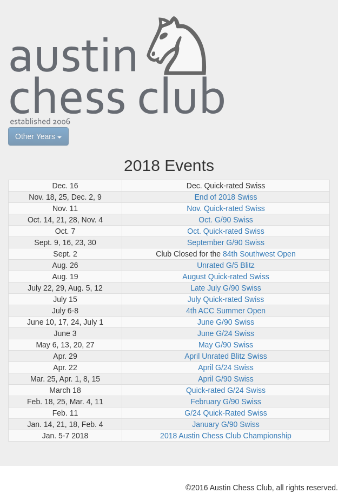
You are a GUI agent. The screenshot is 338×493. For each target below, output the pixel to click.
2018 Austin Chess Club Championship (225, 435)
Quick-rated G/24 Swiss (226, 390)
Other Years (38, 136)
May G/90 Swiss (225, 344)
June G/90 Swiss (225, 322)
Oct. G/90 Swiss (225, 219)
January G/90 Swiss (226, 424)
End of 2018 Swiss (226, 197)
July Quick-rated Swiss (226, 299)
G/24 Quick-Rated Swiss (225, 413)
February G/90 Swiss (225, 401)
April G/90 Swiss (226, 378)
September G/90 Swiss (225, 242)
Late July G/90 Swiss (225, 288)
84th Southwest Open (259, 253)
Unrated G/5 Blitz (226, 265)
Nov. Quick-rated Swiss (225, 208)
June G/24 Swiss (225, 333)
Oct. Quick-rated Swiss (225, 231)
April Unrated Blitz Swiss (225, 356)
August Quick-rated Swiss (225, 276)
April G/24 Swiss (226, 367)
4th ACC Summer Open (226, 310)
